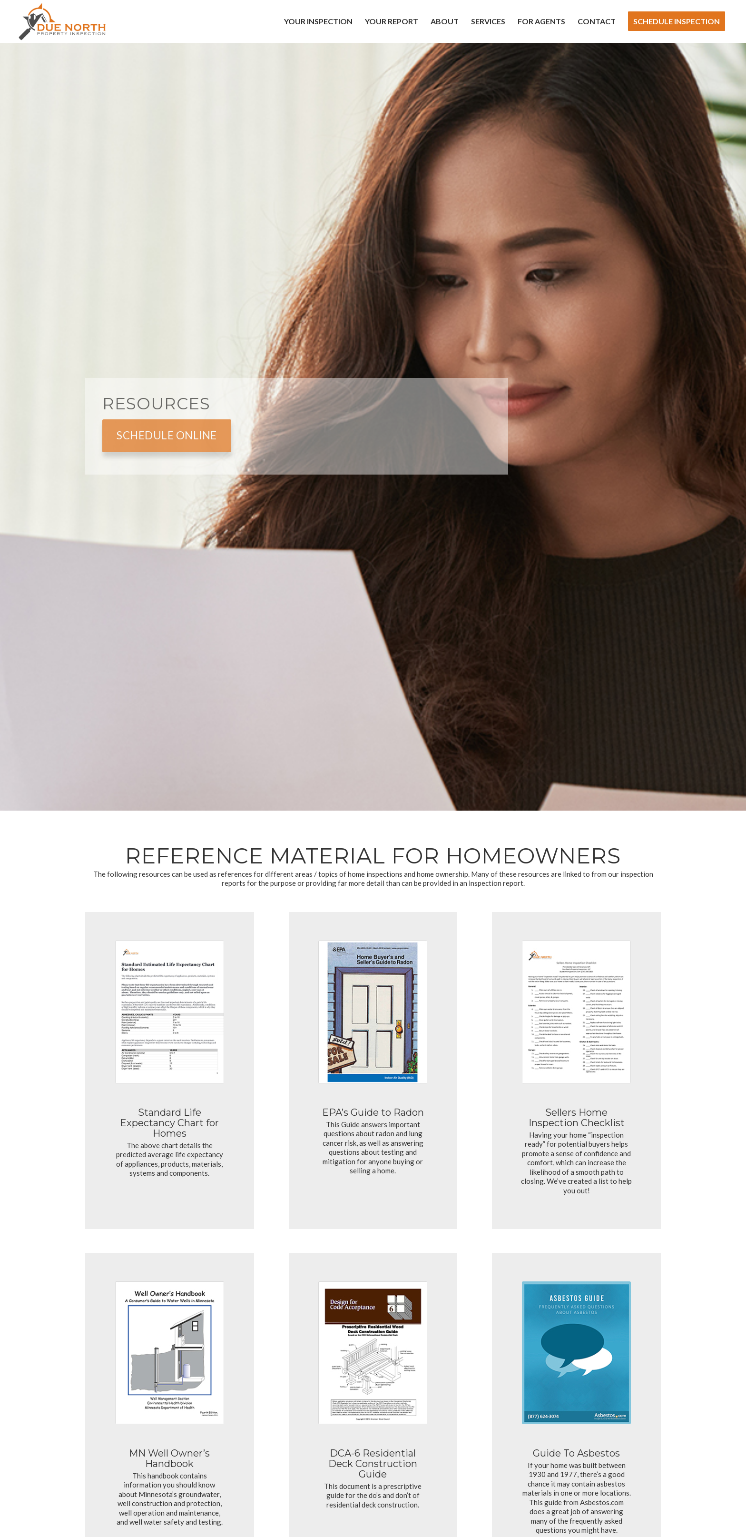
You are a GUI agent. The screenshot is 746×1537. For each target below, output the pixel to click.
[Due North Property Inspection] (62, 21)
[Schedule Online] (166, 435)
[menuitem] (318, 21)
